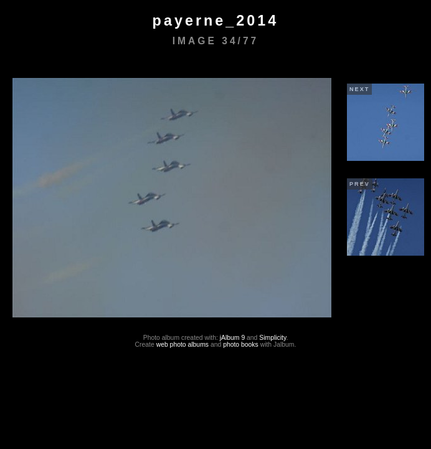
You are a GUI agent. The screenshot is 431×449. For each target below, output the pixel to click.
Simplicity (272, 337)
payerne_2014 (216, 20)
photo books (240, 344)
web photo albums (182, 344)
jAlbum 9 (232, 337)
